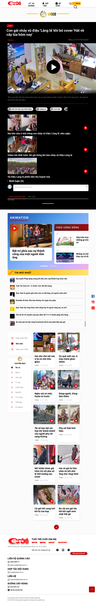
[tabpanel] (31, 242)
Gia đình (18, 392)
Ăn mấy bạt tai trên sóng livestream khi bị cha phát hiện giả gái (40, 322)
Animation (19, 407)
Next (90, 244)
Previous (7, 244)
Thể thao (18, 402)
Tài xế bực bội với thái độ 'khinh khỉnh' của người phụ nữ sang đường (45, 432)
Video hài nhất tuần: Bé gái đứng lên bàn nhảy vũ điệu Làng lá (40, 155)
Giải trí (17, 373)
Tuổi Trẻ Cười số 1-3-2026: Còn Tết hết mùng (34, 286)
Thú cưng (18, 397)
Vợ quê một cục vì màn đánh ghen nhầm (68, 359)
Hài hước (18, 377)
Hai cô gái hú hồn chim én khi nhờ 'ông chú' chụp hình (68, 471)
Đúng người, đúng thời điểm (68, 395)
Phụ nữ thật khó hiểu (67, 429)
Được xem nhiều (22, 349)
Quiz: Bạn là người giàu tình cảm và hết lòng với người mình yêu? (41, 293)
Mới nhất (19, 344)
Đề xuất (58, 4)
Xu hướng (31, 4)
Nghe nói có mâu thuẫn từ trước (43, 395)
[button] (70, 4)
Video (10, 26)
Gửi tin (76, 3)
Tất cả (17, 368)
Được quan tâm (22, 338)
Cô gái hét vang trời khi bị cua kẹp (45, 510)
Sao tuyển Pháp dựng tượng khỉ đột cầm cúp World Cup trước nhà (41, 279)
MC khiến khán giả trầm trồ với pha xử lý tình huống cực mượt (44, 472)
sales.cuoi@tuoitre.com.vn (17, 565)
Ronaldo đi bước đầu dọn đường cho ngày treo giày (36, 300)
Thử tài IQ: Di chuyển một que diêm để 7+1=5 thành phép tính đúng (42, 315)
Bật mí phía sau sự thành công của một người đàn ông (28, 254)
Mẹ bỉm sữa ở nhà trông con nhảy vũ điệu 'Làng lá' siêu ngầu (39, 133)
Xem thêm (11, 200)
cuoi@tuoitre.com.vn (15, 572)
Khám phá (19, 387)
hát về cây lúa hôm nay (22, 109)
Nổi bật (45, 4)
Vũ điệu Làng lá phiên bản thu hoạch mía (29, 176)
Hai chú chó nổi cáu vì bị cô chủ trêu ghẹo (45, 359)
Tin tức (18, 382)
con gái (57, 109)
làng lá (43, 109)
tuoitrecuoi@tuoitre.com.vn (18, 579)
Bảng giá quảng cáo (79, 553)
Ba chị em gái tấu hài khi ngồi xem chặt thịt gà (68, 511)
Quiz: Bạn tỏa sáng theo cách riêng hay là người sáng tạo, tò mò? (41, 308)
